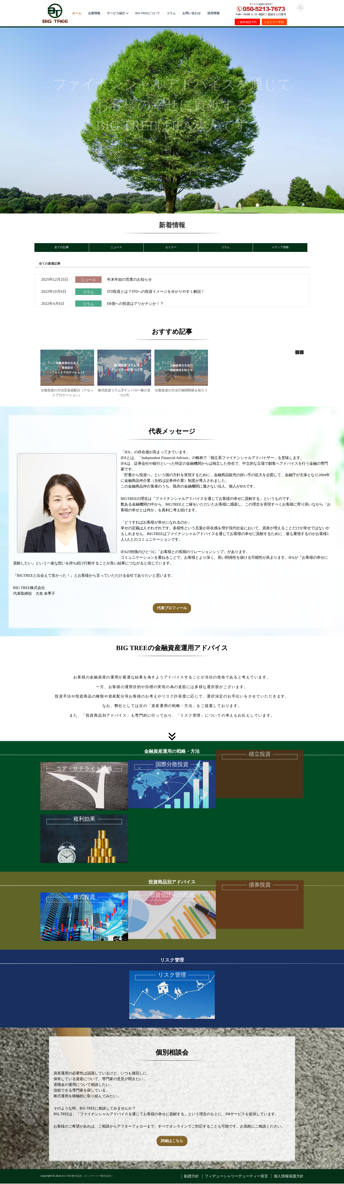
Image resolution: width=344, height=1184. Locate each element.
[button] (302, 352)
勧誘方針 (191, 1176)
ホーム (76, 13)
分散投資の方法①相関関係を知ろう (181, 390)
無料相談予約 (247, 22)
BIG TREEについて (147, 13)
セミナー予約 (274, 22)
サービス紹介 (116, 13)
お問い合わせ (191, 13)
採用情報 (213, 13)
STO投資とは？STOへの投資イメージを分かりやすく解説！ (156, 291)
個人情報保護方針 (289, 1176)
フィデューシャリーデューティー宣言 (236, 1176)
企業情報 (94, 13)
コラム (171, 13)
